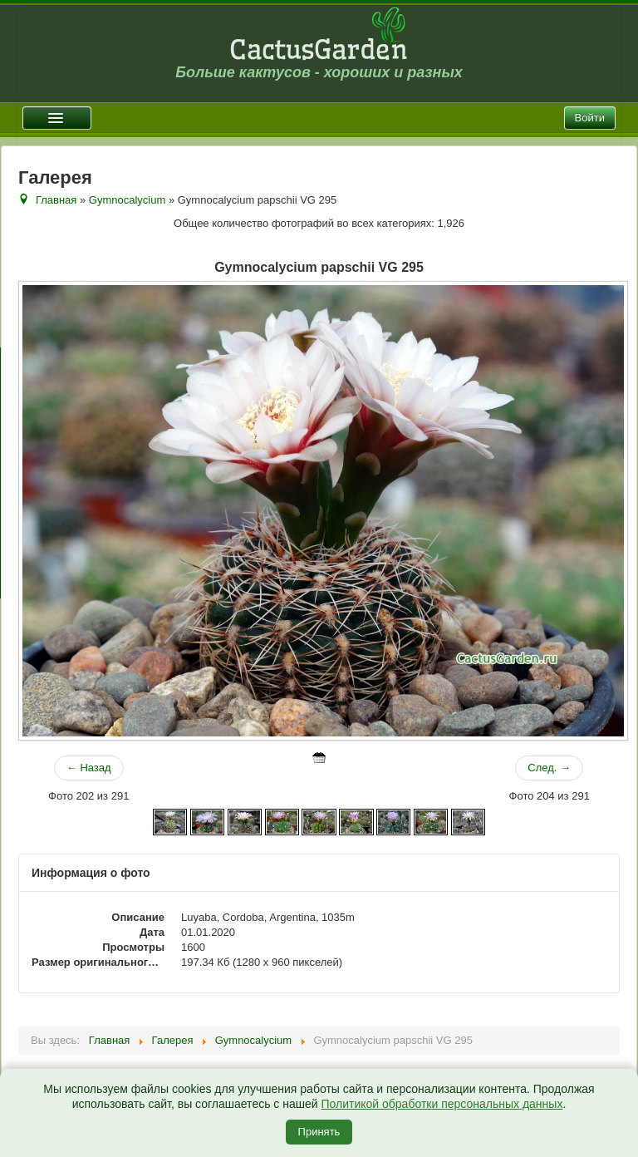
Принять (319, 1131)
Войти (590, 117)
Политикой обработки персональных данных (441, 1103)
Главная (56, 200)
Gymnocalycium (127, 200)
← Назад (88, 767)
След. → (549, 767)
